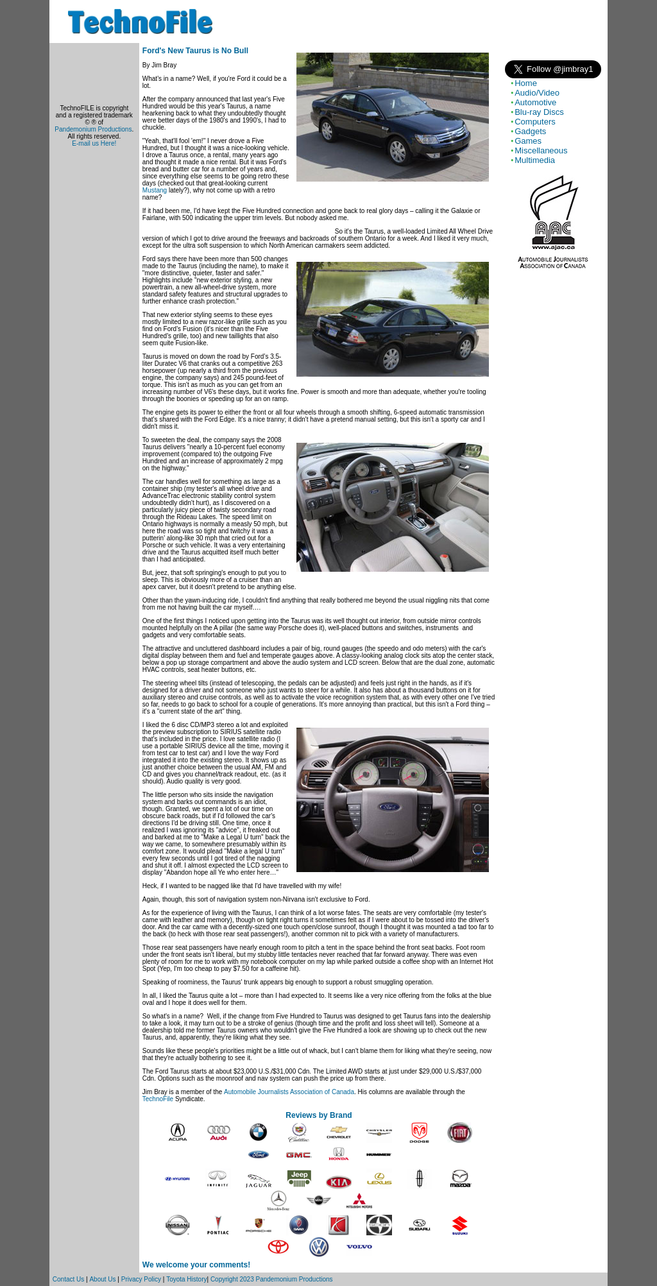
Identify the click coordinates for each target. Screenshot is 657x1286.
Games (528, 141)
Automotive (535, 102)
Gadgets (530, 131)
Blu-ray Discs (539, 112)
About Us (102, 1279)
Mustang (154, 190)
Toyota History (186, 1279)
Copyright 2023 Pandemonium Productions (271, 1279)
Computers (535, 121)
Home (526, 83)
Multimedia (535, 160)
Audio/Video (537, 93)
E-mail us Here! (94, 143)
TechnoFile (157, 1098)
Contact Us (68, 1279)
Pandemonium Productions (93, 129)
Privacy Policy (141, 1279)
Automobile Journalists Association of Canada (289, 1091)
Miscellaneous (541, 150)
